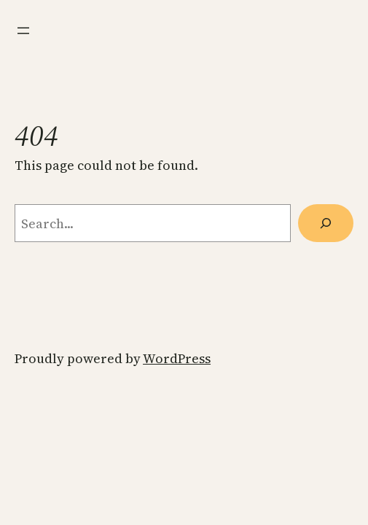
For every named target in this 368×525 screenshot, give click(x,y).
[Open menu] (23, 30)
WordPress (177, 358)
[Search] (325, 223)
